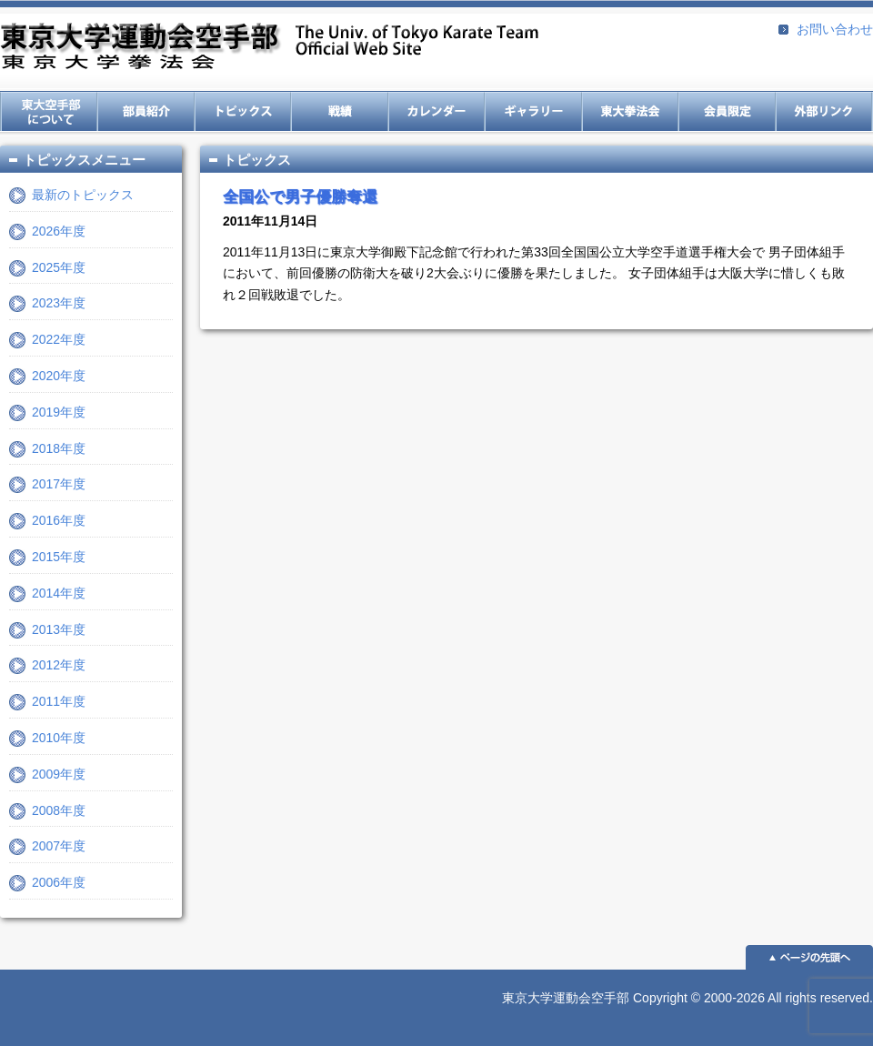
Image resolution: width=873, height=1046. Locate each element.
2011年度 (58, 701)
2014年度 (58, 593)
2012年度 (58, 665)
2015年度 (58, 556)
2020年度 (58, 375)
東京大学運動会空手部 (269, 48)
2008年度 (58, 810)
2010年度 (58, 737)
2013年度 (58, 629)
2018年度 (58, 448)
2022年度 (58, 339)
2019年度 (58, 412)
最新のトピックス (83, 194)
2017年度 (58, 484)
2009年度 (58, 774)
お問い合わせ (835, 29)
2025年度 (58, 267)
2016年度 (58, 520)
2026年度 (58, 231)
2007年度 (58, 846)
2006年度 (58, 882)
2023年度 (58, 303)
